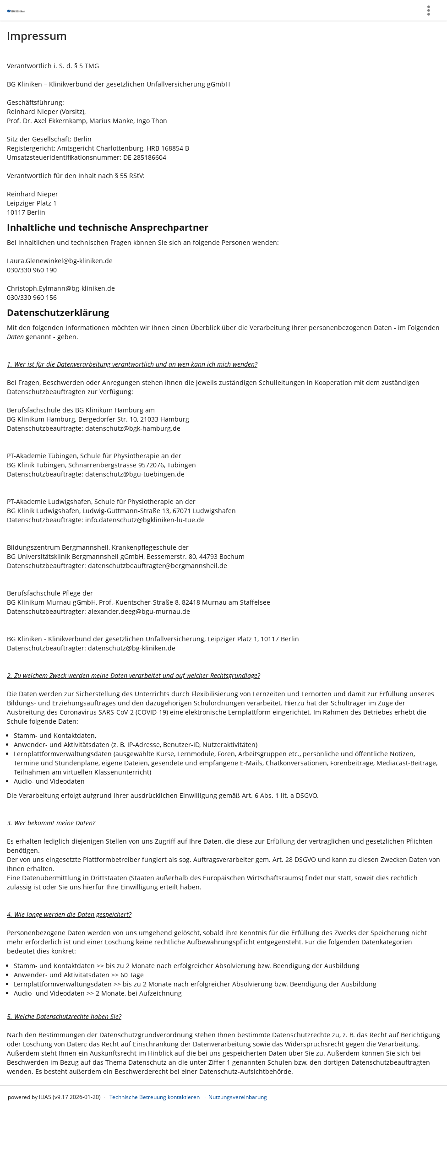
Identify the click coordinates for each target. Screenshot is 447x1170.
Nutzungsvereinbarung (237, 1097)
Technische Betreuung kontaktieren (154, 1097)
